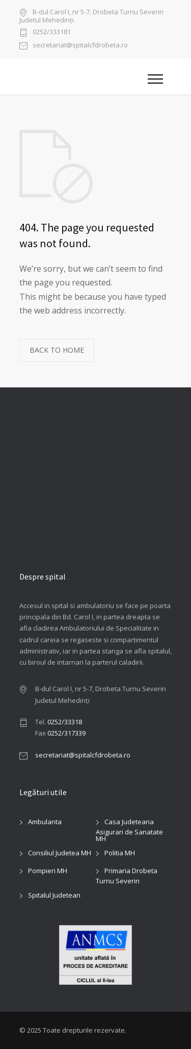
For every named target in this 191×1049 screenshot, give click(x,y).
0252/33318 (64, 721)
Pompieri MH (47, 870)
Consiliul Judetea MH (59, 852)
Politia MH (119, 852)
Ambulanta (45, 821)
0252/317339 (66, 733)
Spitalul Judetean (54, 895)
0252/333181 (52, 32)
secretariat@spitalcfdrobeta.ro (80, 45)
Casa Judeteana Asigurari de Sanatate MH (129, 830)
